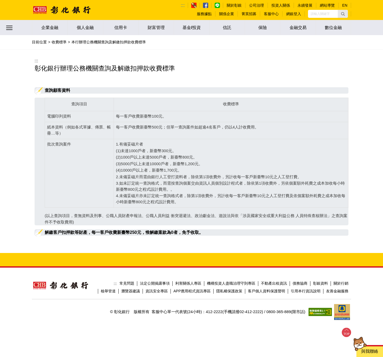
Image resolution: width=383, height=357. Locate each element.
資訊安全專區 (156, 291)
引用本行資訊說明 (305, 291)
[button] (343, 14)
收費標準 (59, 42)
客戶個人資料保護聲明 (266, 291)
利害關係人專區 (188, 283)
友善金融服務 (337, 291)
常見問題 (126, 283)
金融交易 (297, 27)
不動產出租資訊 (274, 283)
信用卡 (120, 27)
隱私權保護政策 (229, 291)
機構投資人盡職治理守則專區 (231, 283)
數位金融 (333, 27)
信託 (227, 27)
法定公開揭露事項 (155, 283)
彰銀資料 (320, 283)
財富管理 (156, 27)
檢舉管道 (108, 291)
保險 (262, 27)
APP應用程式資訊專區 (192, 291)
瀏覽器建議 (130, 291)
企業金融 (49, 27)
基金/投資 (191, 27)
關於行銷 (341, 283)
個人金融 (85, 27)
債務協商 (300, 283)
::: (183, 5)
